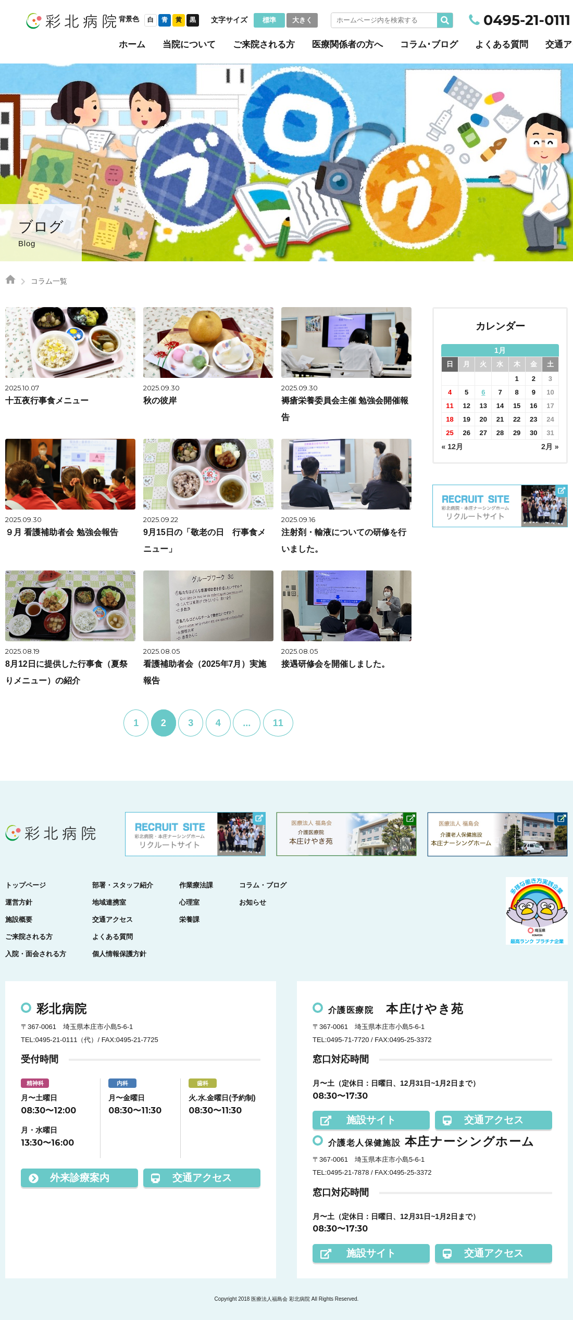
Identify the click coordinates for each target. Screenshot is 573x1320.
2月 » (549, 446)
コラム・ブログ (262, 885)
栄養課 (189, 919)
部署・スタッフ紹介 (122, 885)
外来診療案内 (69, 1177)
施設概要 (18, 919)
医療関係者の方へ (347, 44)
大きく (302, 20)
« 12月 (452, 446)
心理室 (189, 902)
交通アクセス (112, 919)
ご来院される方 (264, 44)
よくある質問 (501, 44)
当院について (189, 44)
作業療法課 (196, 885)
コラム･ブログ (429, 44)
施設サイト (358, 1119)
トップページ (25, 885)
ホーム (132, 44)
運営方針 (18, 902)
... (247, 723)
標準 (269, 20)
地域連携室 (109, 902)
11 (278, 723)
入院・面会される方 (35, 954)
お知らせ (252, 902)
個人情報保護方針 (119, 954)
